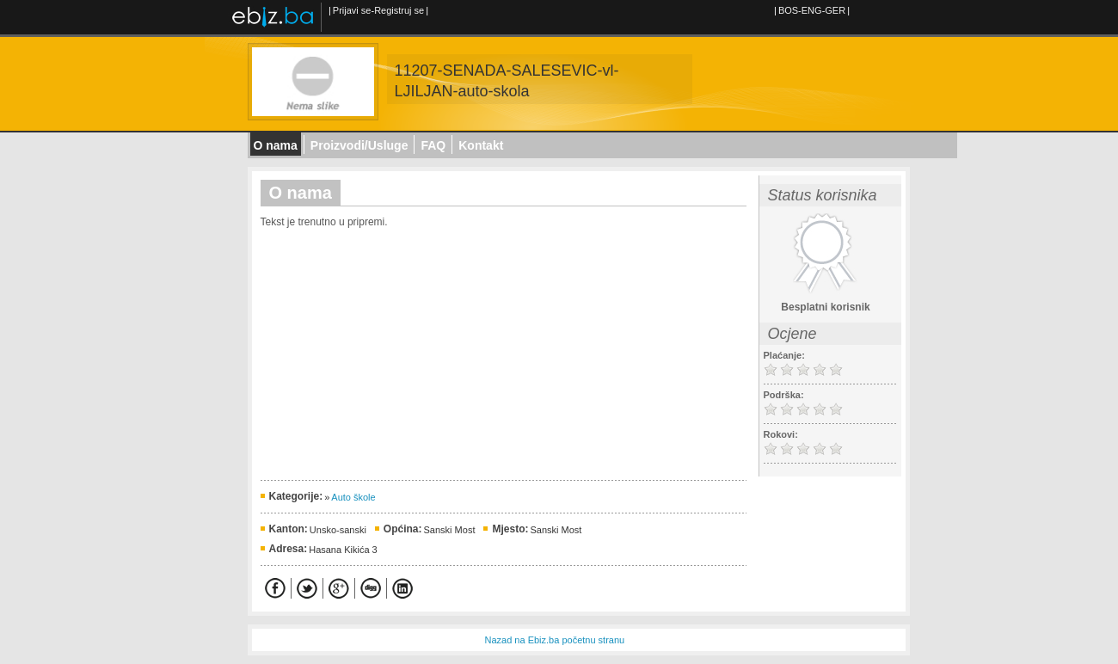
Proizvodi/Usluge (359, 145)
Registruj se (399, 10)
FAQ (433, 145)
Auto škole (353, 497)
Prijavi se (352, 10)
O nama (276, 145)
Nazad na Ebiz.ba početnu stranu (555, 640)
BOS (788, 10)
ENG (812, 10)
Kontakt (480, 145)
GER (835, 10)
